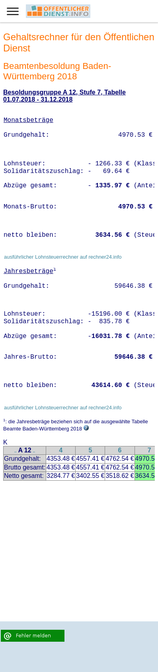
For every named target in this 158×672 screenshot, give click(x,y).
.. (15, 451)
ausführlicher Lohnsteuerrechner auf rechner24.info (63, 257)
